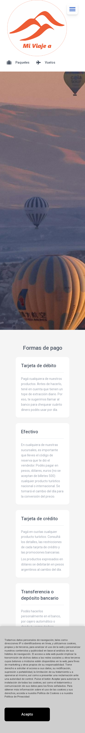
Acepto (27, 714)
